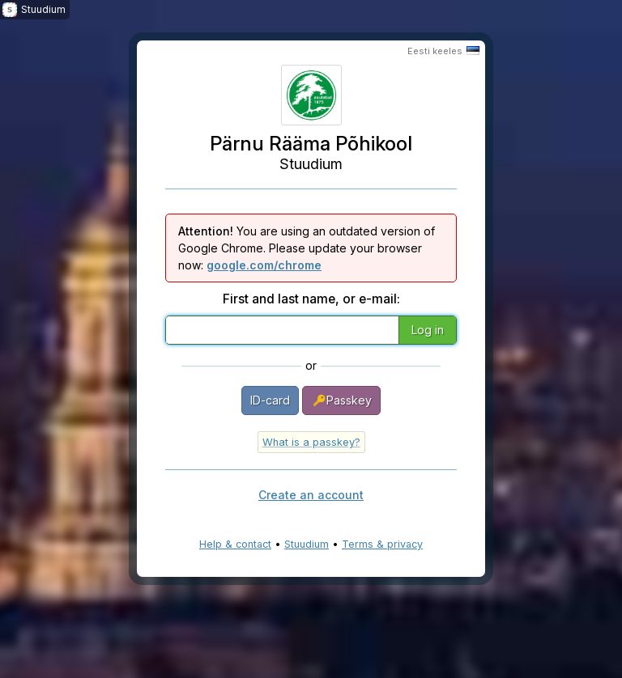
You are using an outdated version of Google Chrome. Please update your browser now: (306, 248)
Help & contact (235, 544)
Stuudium (306, 544)
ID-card (270, 400)
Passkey (341, 400)
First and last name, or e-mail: (311, 299)
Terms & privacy (382, 544)
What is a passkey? (311, 442)
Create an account (311, 495)
